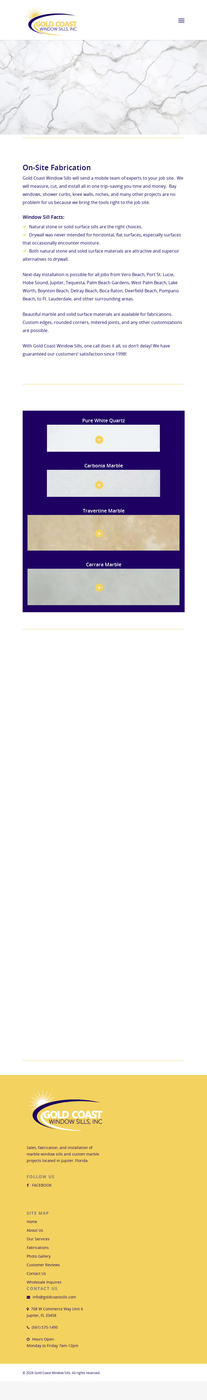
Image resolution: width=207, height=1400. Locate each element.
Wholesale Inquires (44, 1282)
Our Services (38, 1238)
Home (32, 1221)
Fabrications (38, 1247)
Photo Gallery (39, 1256)
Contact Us (36, 1273)
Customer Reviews (43, 1264)
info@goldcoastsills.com (54, 1296)
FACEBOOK (42, 1185)
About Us (35, 1230)
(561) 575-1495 (45, 1327)
